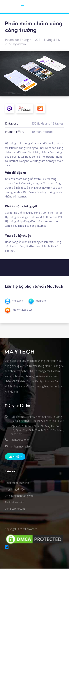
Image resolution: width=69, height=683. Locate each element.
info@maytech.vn (21, 446)
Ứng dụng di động (15, 489)
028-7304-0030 (20, 440)
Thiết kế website (14, 502)
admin (21, 44)
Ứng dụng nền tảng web (19, 495)
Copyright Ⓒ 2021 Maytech (21, 529)
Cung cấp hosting (15, 508)
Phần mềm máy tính (17, 482)
